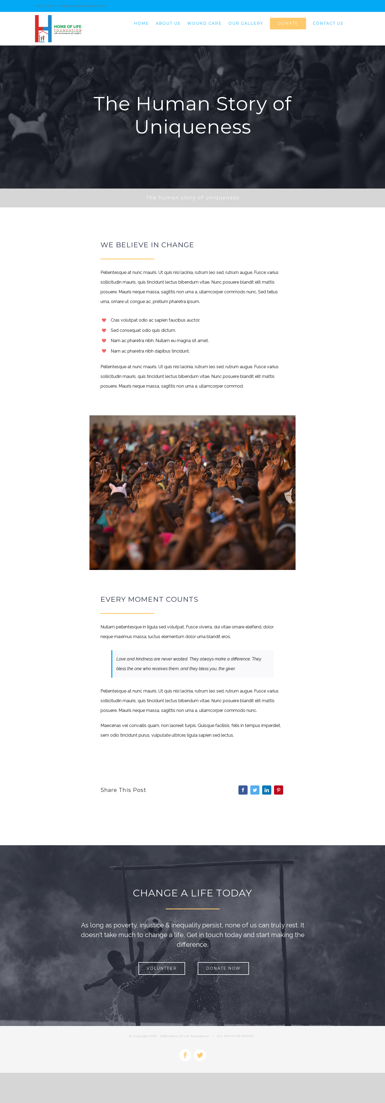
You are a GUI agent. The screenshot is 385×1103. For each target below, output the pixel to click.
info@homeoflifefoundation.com (83, 6)
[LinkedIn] (267, 790)
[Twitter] (255, 790)
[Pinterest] (279, 790)
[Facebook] (243, 790)
